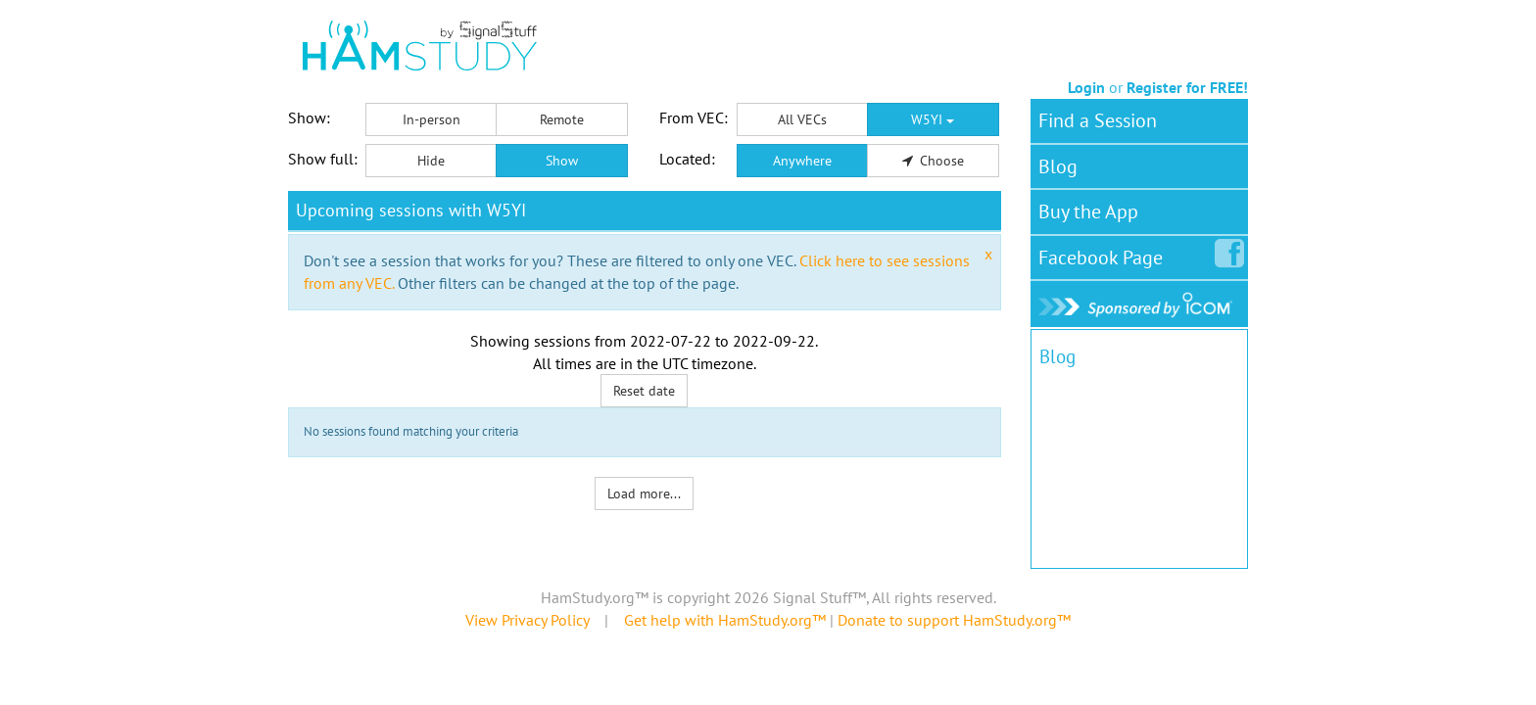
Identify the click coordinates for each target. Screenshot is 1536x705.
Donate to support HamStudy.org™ (954, 620)
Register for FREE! (1187, 87)
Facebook (1104, 253)
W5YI (932, 119)
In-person (431, 119)
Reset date (644, 391)
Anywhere (802, 160)
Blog (1058, 166)
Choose (933, 160)
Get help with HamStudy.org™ (725, 620)
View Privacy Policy (527, 620)
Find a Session (1097, 120)
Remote (562, 119)
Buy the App (1088, 211)
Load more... (644, 493)
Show (562, 160)
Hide (431, 160)
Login (1086, 87)
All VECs (802, 119)
